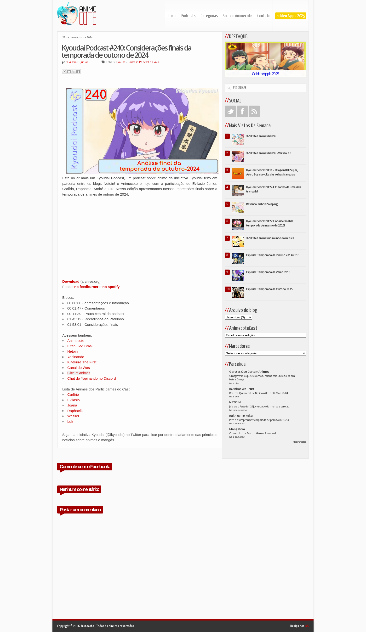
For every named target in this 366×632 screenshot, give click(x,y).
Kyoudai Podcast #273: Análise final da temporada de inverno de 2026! (269, 223)
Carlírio (73, 394)
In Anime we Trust (241, 389)
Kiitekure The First (81, 362)
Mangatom (237, 429)
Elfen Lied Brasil (80, 346)
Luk (70, 421)
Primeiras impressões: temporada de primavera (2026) (258, 420)
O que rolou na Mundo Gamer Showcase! (252, 433)
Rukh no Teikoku (240, 415)
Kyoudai (121, 62)
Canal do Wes (78, 368)
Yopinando (75, 357)
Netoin (72, 351)
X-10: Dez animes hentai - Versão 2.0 (268, 153)
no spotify (111, 287)
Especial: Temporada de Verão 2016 (268, 272)
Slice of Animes (78, 373)
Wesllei (73, 416)
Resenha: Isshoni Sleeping (262, 204)
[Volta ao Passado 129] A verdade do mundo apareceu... (260, 406)
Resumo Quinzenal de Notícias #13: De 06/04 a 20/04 (258, 393)
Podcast (133, 62)
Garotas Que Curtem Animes (249, 371)
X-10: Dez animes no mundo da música (270, 238)
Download (71, 281)
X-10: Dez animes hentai (261, 136)
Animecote (75, 341)
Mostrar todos (299, 441)
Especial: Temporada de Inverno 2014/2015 (272, 255)
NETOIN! (235, 402)
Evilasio (73, 400)
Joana (72, 405)
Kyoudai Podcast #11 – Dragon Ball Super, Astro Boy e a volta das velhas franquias (272, 172)
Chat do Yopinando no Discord (91, 378)
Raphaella (75, 411)
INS (307, 626)
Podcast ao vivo (149, 62)
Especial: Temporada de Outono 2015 (269, 289)
